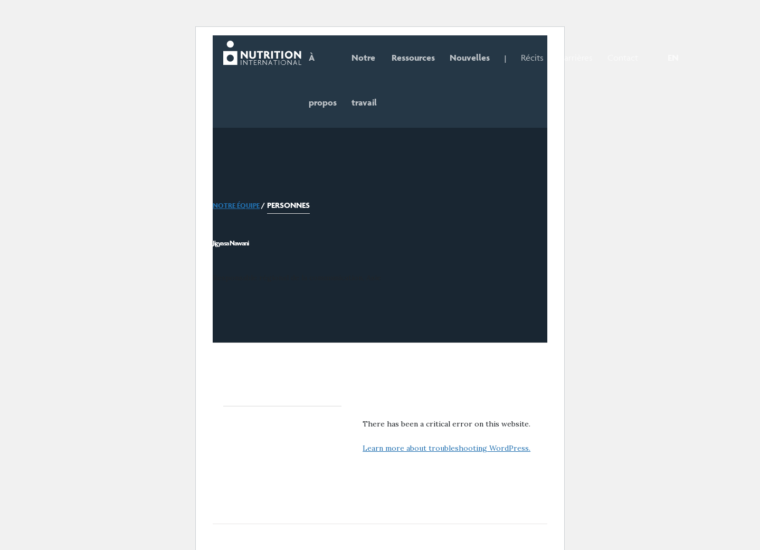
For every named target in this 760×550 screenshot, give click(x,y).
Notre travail (364, 80)
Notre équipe (236, 205)
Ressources (413, 57)
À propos (323, 80)
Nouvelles (470, 57)
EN (673, 57)
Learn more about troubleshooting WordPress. (446, 448)
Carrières (575, 57)
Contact (622, 57)
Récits (532, 57)
